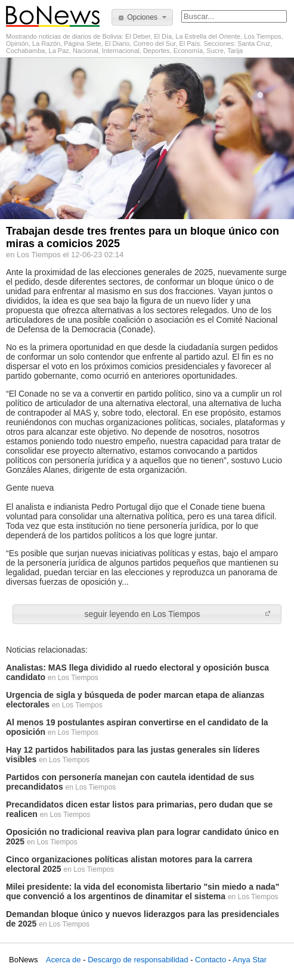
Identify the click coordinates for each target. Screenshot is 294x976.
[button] (142, 17)
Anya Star (250, 959)
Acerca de (63, 959)
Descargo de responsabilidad (138, 959)
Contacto (210, 959)
